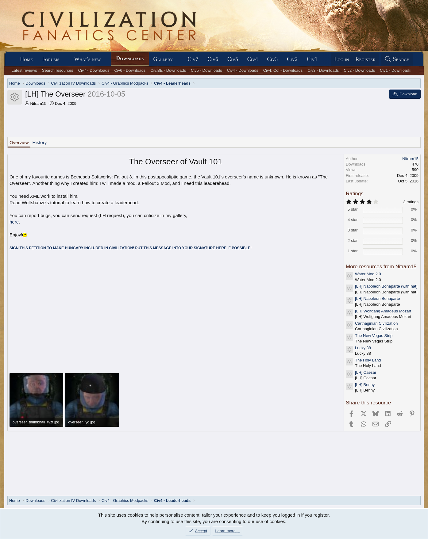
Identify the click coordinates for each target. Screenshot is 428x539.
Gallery (163, 59)
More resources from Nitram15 (381, 267)
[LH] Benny (365, 384)
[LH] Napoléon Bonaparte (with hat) (386, 286)
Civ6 (212, 59)
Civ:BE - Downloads (168, 70)
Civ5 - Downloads (206, 70)
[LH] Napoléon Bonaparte (377, 298)
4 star (353, 219)
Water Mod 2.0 (368, 274)
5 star (353, 209)
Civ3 (272, 59)
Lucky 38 (363, 348)
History (39, 142)
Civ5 (232, 59)
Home (26, 59)
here (14, 221)
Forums (50, 59)
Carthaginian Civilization (376, 323)
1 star (353, 251)
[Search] (397, 59)
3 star (353, 230)
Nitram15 (38, 103)
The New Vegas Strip (373, 335)
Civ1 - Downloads (395, 70)
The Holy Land (368, 360)
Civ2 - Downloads (359, 70)
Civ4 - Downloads (242, 70)
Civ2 (292, 59)
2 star (353, 240)
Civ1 (312, 59)
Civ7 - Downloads (94, 70)
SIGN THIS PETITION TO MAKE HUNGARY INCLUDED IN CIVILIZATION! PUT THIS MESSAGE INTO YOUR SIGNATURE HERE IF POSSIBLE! (131, 248)
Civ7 (193, 59)
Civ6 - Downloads (129, 70)
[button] (65, 59)
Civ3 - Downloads (323, 70)
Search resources (57, 70)
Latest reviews (24, 70)
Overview (19, 142)
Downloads (130, 58)
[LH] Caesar (365, 372)
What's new (87, 59)
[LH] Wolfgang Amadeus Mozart (383, 311)
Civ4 (252, 59)
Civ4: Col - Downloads (283, 70)
